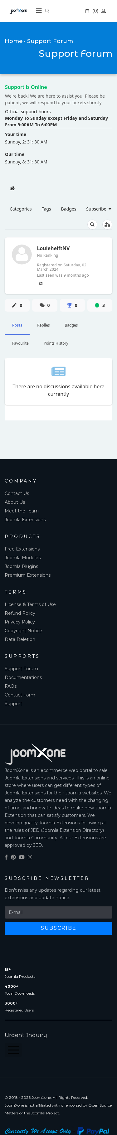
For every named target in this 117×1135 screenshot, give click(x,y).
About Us (15, 502)
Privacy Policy (20, 622)
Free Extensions (22, 549)
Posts (17, 325)
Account (104, 11)
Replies (43, 325)
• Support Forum (48, 41)
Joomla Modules (23, 557)
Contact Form (20, 695)
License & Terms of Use (30, 604)
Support (13, 703)
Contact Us (17, 493)
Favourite (20, 343)
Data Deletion (20, 639)
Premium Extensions (28, 575)
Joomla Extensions (25, 519)
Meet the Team (22, 511)
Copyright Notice (23, 630)
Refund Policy (20, 613)
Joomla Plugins (21, 566)
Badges (71, 325)
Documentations (23, 677)
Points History (56, 343)
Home (14, 41)
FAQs (11, 686)
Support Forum (21, 669)
